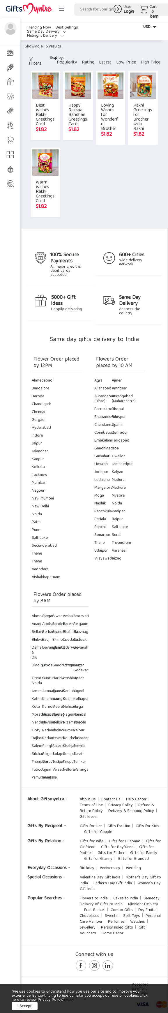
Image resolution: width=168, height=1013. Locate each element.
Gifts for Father (111, 853)
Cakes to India (125, 898)
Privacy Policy (120, 805)
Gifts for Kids (147, 826)
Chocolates (89, 916)
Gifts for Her (91, 826)
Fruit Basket (94, 910)
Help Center (136, 799)
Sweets (111, 916)
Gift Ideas (88, 816)
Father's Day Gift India (112, 883)
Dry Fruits (146, 910)
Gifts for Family (143, 853)
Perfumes (116, 921)
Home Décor (112, 933)
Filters (35, 62)
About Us (88, 799)
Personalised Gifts (117, 927)
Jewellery (88, 927)
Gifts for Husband (124, 841)
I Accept (24, 1006)
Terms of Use (91, 805)
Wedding (133, 868)
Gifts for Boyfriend (117, 847)
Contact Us (111, 799)
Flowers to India (94, 898)
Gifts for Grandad (133, 858)
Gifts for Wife (91, 841)
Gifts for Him (118, 826)
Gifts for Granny (98, 858)
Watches (137, 921)
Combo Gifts (122, 910)
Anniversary (110, 868)
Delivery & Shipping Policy (131, 811)
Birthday (87, 868)
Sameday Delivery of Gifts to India (120, 901)
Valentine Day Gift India (100, 877)
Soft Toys (131, 916)
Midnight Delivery (45, 35)
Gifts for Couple (98, 832)
